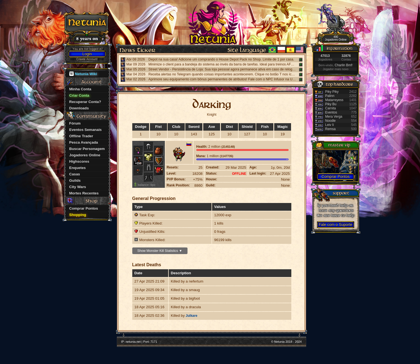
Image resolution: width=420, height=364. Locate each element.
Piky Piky (332, 92)
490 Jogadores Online (336, 38)
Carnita (330, 108)
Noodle (330, 121)
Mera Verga (333, 116)
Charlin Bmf (343, 65)
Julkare (191, 316)
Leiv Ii (329, 125)
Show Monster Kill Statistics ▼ (159, 251)
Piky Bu (331, 104)
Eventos (331, 112)
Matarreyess (334, 100)
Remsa (330, 129)
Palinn (329, 96)
